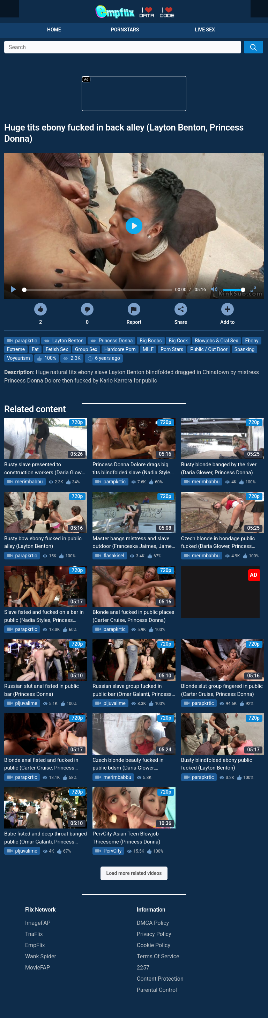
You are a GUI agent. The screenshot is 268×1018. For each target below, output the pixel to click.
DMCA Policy (153, 923)
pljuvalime (25, 703)
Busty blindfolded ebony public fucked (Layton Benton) (216, 764)
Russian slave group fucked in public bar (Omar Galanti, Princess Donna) (131, 690)
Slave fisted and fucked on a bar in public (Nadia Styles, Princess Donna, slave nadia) (44, 616)
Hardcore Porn (120, 349)
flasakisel (113, 555)
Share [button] (180, 314)
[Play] (14, 289)
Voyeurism (18, 358)
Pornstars (125, 29)
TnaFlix (34, 934)
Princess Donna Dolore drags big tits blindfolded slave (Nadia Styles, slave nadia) (133, 468)
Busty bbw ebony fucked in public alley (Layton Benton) (43, 542)
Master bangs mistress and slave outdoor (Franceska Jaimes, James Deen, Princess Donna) (133, 542)
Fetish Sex (57, 349)
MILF (148, 349)
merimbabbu (28, 481)
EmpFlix (35, 945)
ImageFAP (38, 923)
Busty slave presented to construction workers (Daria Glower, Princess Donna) (45, 468)
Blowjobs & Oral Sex (216, 340)
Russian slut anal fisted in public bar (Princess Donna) (41, 690)
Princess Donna (115, 340)
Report (134, 314)
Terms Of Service (158, 956)
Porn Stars (172, 349)
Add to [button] (227, 314)
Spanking (244, 349)
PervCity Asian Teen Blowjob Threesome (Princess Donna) (126, 838)
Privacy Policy (154, 934)
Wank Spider (40, 956)
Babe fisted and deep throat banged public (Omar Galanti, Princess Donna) (45, 838)
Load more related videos (134, 873)
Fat (35, 349)
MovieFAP (37, 967)
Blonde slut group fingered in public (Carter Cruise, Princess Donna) (222, 690)
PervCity (111, 851)
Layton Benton (67, 340)
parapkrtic (25, 340)
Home (54, 29)
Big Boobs (151, 340)
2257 (143, 967)
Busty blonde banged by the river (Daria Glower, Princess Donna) (219, 468)
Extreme (16, 349)
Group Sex (86, 349)
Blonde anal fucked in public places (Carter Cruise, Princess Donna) (133, 616)
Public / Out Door (209, 349)
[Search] (253, 47)
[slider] (97, 290)
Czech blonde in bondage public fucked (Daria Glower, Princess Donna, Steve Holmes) (218, 542)
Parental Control (157, 990)
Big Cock (178, 340)
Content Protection (160, 978)
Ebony (251, 340)
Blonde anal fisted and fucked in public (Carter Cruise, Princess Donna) (41, 764)
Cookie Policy (153, 945)
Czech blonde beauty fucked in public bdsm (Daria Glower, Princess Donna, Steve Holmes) (128, 764)
